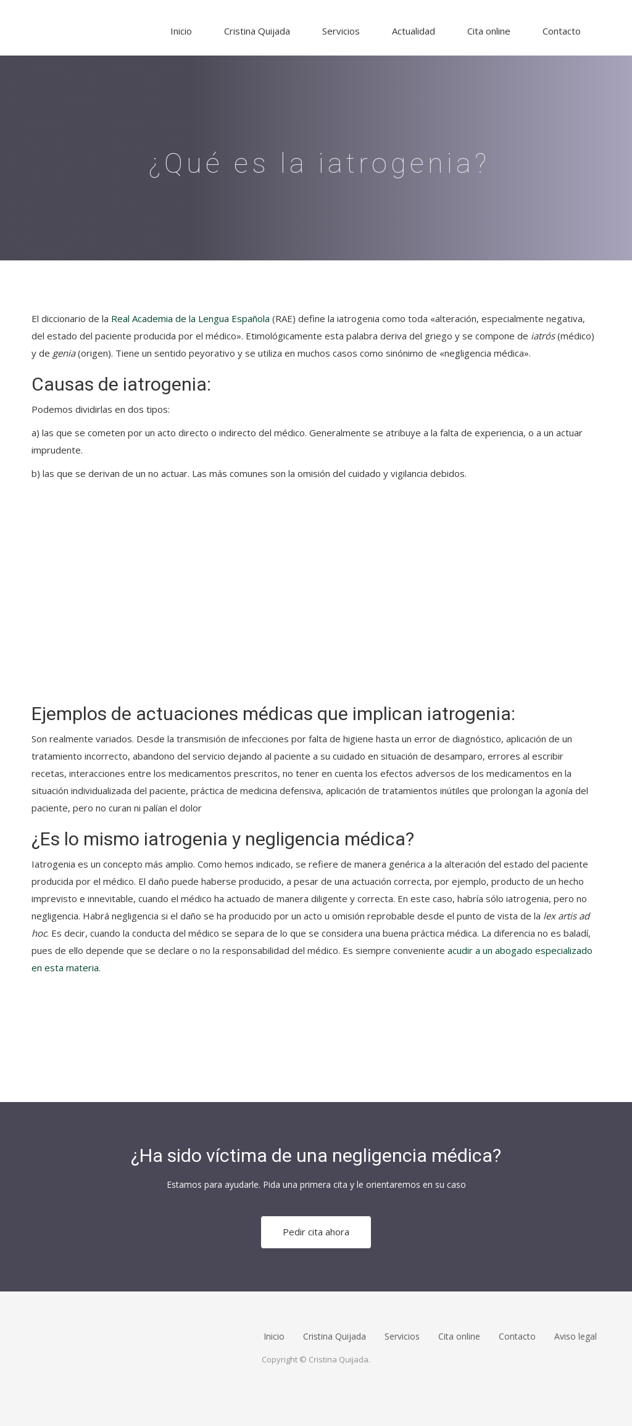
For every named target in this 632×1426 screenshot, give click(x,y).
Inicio (181, 31)
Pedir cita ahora (316, 1231)
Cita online (488, 31)
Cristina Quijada (257, 31)
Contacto (562, 31)
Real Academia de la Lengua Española (190, 318)
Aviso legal (575, 1336)
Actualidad (413, 31)
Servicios (341, 31)
